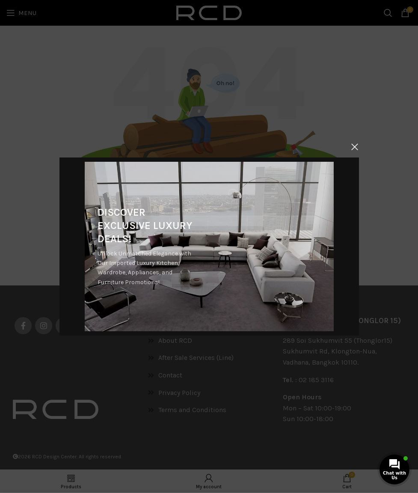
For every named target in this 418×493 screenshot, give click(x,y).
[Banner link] (208, 246)
